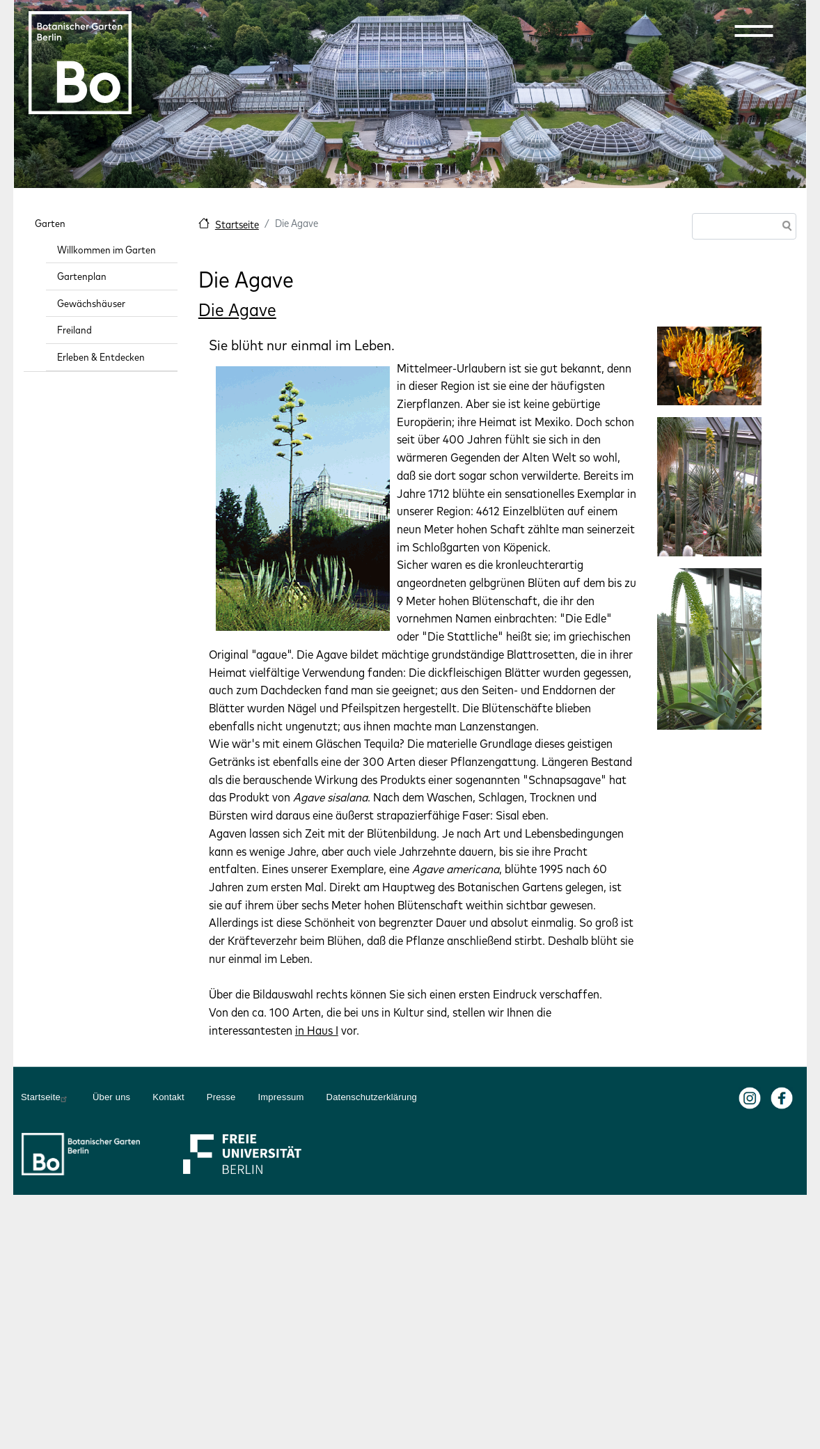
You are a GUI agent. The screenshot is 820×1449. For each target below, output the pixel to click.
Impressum (280, 1097)
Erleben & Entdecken (101, 356)
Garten (50, 223)
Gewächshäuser (91, 303)
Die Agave (237, 309)
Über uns (111, 1097)
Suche (784, 227)
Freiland (74, 329)
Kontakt (168, 1097)
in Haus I (316, 1030)
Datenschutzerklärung (371, 1097)
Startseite (237, 224)
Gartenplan (82, 276)
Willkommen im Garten (106, 249)
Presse (221, 1097)
